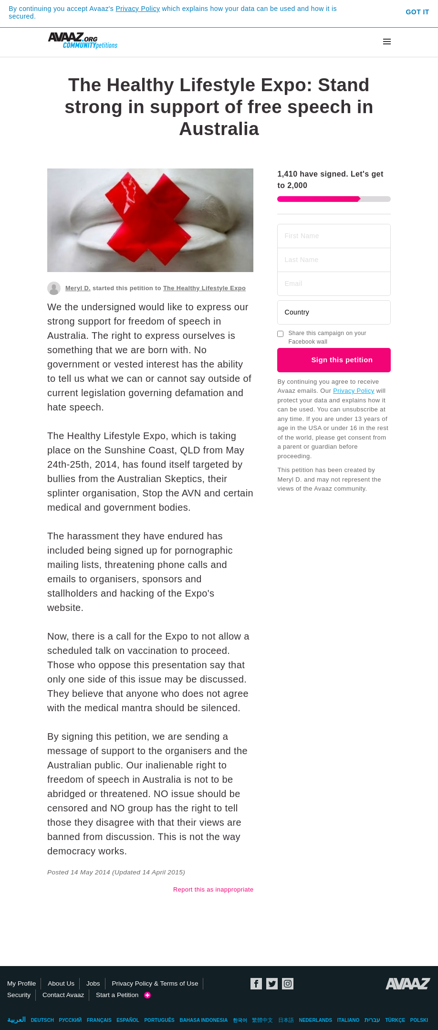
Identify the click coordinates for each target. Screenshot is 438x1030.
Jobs (93, 983)
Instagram (287, 983)
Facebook (256, 983)
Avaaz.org (408, 983)
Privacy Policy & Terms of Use (155, 983)
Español (127, 1020)
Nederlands (315, 1020)
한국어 (240, 1020)
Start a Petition (123, 994)
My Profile (21, 983)
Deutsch (42, 1020)
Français (99, 1020)
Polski (419, 1020)
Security (19, 994)
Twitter (272, 983)
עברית (372, 1020)
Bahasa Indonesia (203, 1020)
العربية (16, 1019)
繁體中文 (262, 1020)
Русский (70, 1020)
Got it (417, 12)
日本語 (286, 1020)
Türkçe (395, 1020)
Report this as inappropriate (213, 889)
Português (159, 1020)
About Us (61, 983)
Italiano (348, 1020)
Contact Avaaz (63, 994)
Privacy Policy (138, 8)
